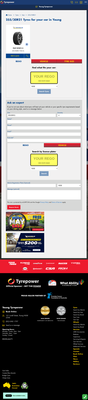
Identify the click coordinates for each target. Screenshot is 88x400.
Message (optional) (13, 189)
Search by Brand (78, 293)
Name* (9, 119)
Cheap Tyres (6, 356)
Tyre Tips (76, 298)
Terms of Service (57, 202)
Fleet (75, 335)
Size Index (5, 349)
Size (8, 113)
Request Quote (14, 207)
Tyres (75, 286)
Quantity (60, 113)
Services (76, 308)
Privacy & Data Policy (13, 397)
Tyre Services (77, 320)
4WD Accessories (79, 310)
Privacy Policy (44, 202)
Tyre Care (76, 295)
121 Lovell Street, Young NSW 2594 (17, 295)
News (75, 337)
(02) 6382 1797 (12, 300)
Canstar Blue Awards (9, 351)
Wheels (76, 300)
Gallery (76, 340)
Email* (9, 131)
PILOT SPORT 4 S (18, 48)
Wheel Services (78, 322)
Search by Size (78, 291)
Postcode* (10, 138)
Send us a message (13, 304)
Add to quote (15, 56)
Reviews (76, 342)
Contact (76, 330)
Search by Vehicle (79, 288)
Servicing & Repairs (79, 317)
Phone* (9, 125)
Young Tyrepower (44, 7)
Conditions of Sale (24, 397)
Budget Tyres (6, 354)
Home (9, 15)
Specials (76, 327)
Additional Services (79, 325)
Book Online (78, 332)
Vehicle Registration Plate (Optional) (18, 183)
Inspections (76, 315)
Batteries (76, 313)
